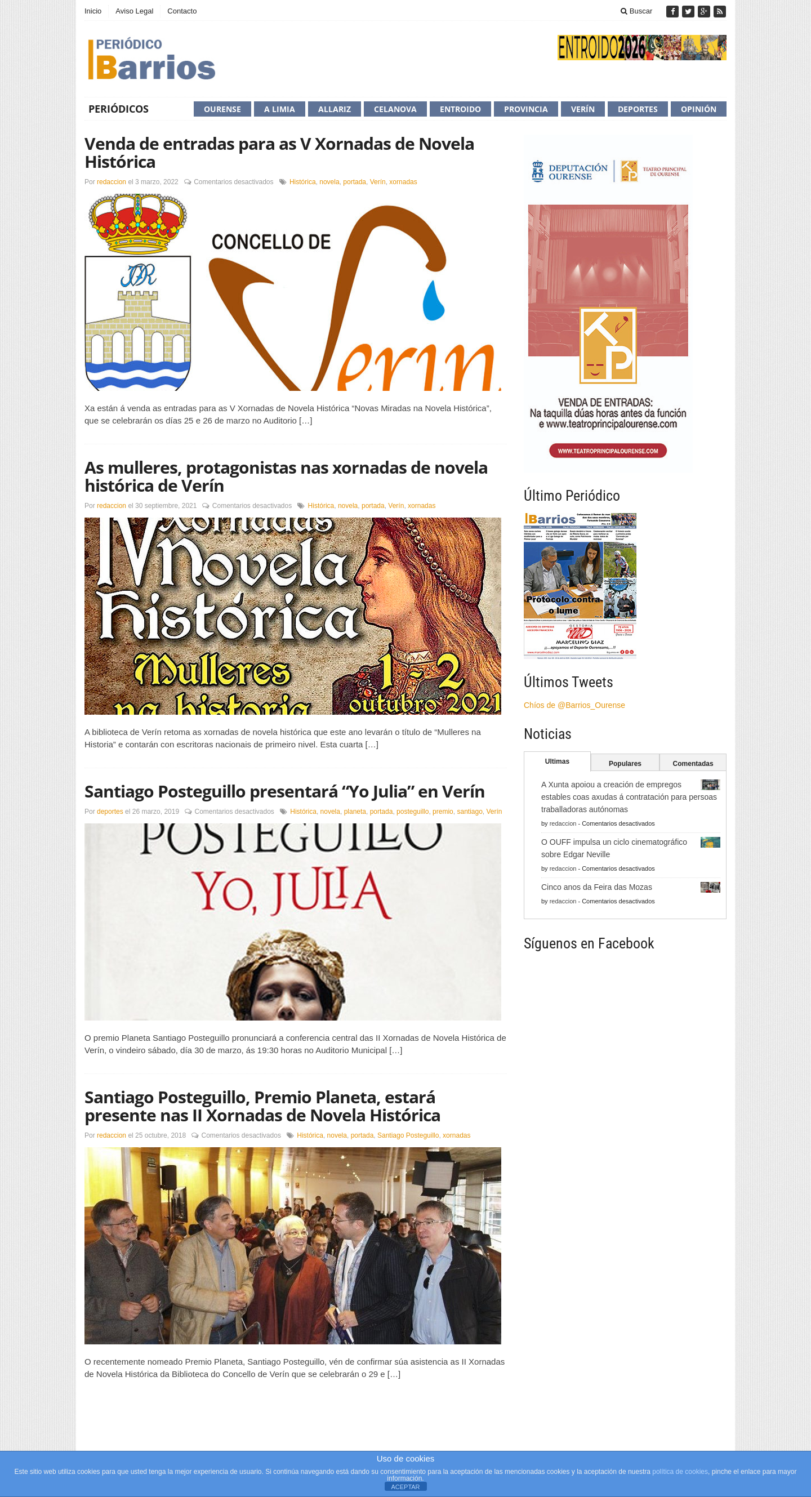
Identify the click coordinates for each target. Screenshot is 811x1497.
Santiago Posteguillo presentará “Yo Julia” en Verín (284, 791)
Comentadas (693, 764)
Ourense (222, 109)
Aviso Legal (134, 11)
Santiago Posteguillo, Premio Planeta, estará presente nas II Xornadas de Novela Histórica (262, 1105)
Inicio (92, 11)
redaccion (111, 182)
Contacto (182, 11)
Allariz (334, 109)
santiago (469, 812)
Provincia (526, 109)
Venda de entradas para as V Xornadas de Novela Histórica (279, 152)
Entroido (460, 109)
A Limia (279, 109)
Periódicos (118, 108)
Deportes (638, 109)
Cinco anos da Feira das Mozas (596, 887)
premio (443, 812)
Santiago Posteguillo (408, 1135)
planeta (355, 812)
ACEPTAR (405, 1486)
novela (329, 182)
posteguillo (412, 812)
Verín (583, 109)
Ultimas (557, 761)
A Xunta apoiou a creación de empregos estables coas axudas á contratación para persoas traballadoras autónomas (629, 797)
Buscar (636, 11)
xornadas (403, 182)
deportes (110, 812)
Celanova (395, 109)
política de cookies (680, 1472)
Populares (625, 764)
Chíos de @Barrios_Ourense (574, 705)
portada (354, 182)
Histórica (302, 182)
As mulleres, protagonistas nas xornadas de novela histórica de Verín (286, 476)
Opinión (698, 109)
